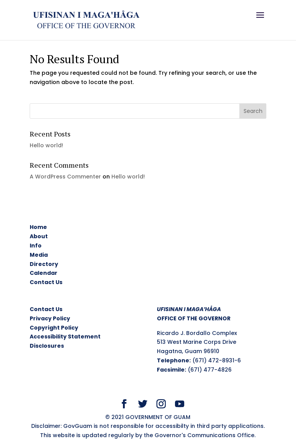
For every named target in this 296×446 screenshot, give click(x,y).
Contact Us (46, 282)
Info (36, 245)
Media (39, 255)
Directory (44, 264)
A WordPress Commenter (65, 176)
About (39, 236)
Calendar (43, 273)
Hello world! (46, 145)
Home (38, 227)
